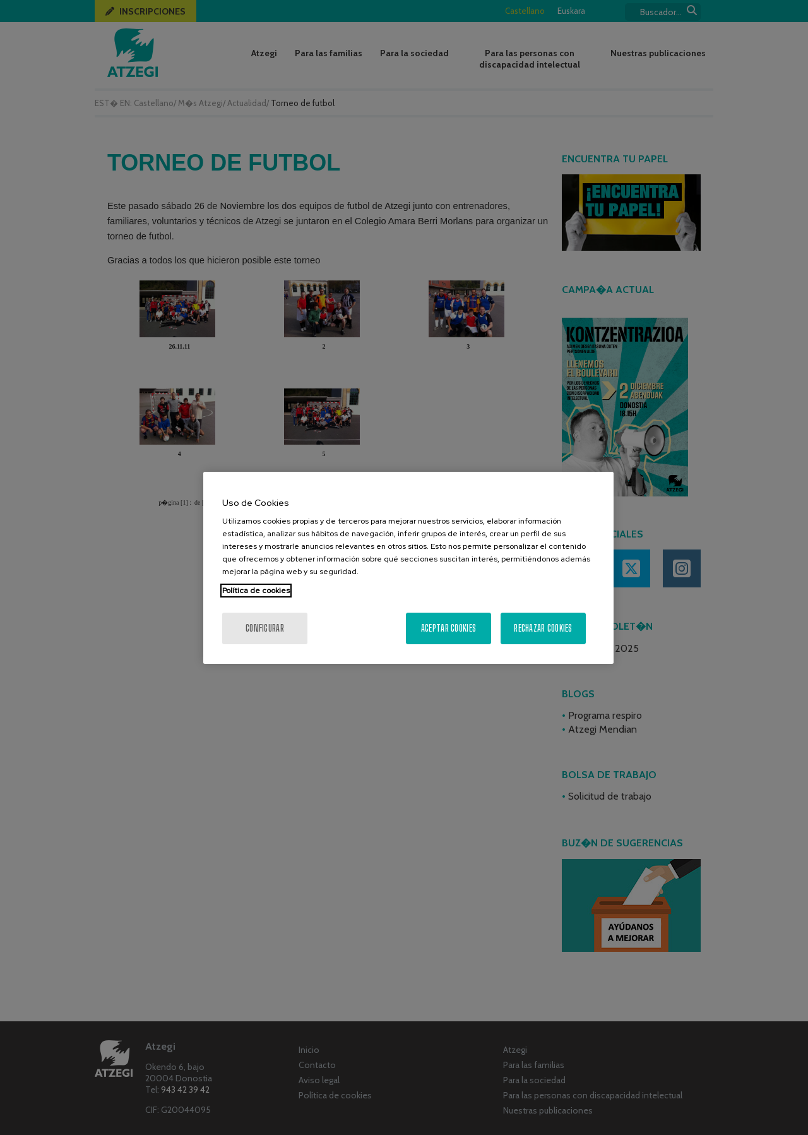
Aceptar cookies (448, 628)
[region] (408, 568)
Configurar (265, 628)
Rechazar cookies (543, 628)
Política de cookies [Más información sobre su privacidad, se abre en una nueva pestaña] (256, 591)
